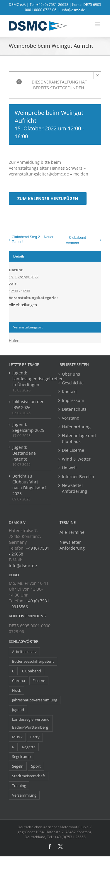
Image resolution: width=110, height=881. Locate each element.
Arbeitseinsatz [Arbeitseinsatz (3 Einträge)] (24, 651)
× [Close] (97, 75)
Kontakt (69, 391)
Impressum (73, 400)
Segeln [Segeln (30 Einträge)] (17, 766)
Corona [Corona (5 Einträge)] (18, 680)
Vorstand (70, 418)
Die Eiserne (73, 450)
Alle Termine (72, 532)
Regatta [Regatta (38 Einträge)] (28, 746)
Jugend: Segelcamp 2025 (28, 427)
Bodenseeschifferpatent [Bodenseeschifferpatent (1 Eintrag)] (33, 661)
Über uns (71, 374)
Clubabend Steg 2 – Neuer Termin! (32, 239)
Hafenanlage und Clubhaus (79, 438)
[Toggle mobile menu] (98, 24)
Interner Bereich (78, 476)
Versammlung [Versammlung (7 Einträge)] (24, 795)
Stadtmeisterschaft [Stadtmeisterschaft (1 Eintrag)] (28, 775)
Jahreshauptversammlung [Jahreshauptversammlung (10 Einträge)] (34, 700)
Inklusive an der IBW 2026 (28, 404)
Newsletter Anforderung (74, 488)
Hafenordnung (76, 427)
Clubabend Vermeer (76, 240)
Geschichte (73, 383)
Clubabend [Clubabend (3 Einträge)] (31, 671)
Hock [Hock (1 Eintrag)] (16, 690)
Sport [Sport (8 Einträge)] (36, 766)
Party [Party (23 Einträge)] (35, 737)
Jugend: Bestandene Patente (24, 453)
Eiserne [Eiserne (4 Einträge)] (39, 680)
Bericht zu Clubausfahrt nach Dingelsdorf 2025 (29, 484)
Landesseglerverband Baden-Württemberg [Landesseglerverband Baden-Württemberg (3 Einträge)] (31, 723)
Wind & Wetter (76, 459)
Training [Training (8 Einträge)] (19, 785)
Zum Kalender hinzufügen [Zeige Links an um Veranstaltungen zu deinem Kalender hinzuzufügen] (47, 198)
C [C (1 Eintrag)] (13, 671)
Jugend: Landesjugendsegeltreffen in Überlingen (30, 378)
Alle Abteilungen (23, 304)
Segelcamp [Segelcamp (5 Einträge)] (21, 756)
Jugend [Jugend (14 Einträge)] (18, 709)
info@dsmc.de (73, 9)
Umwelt (69, 468)
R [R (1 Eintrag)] (13, 746)
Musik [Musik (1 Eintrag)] (17, 737)
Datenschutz (74, 409)
